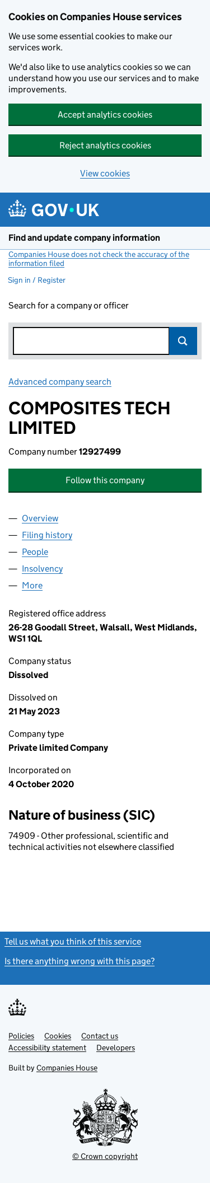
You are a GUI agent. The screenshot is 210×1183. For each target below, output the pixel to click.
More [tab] (32, 585)
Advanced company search (59, 381)
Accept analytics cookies (105, 114)
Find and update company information (84, 237)
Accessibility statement (47, 1047)
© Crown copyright (105, 1156)
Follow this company (105, 480)
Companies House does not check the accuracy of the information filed (98, 258)
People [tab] (35, 551)
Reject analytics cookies (105, 145)
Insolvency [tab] (42, 568)
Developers (115, 1047)
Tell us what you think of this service (72, 941)
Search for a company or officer (68, 305)
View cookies (105, 173)
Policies (21, 1036)
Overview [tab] (40, 518)
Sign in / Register (37, 280)
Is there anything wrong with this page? (79, 961)
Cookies (57, 1036)
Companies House (66, 1068)
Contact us (99, 1036)
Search (183, 341)
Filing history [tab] (47, 535)
